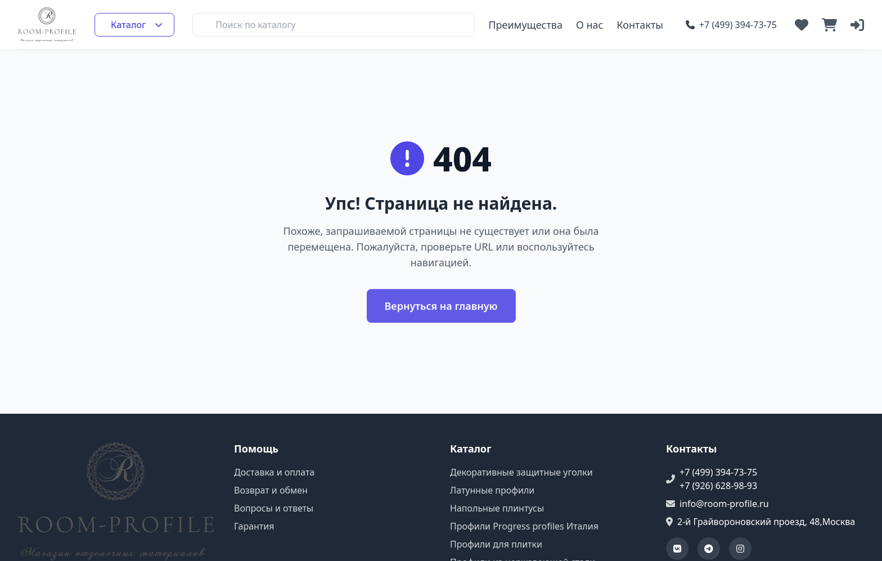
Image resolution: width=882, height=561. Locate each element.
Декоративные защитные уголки (521, 472)
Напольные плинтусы (497, 508)
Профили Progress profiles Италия (524, 526)
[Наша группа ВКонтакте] (677, 548)
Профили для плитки (496, 544)
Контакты (639, 24)
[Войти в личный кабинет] (857, 24)
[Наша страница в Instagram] (740, 548)
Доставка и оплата (274, 472)
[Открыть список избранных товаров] (801, 25)
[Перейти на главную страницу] (47, 25)
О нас (589, 24)
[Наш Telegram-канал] (709, 548)
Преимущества (525, 24)
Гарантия (254, 526)
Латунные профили (492, 490)
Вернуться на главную (441, 307)
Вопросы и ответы (273, 508)
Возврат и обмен (271, 490)
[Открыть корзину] (829, 25)
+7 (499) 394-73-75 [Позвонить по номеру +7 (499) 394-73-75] (731, 25)
